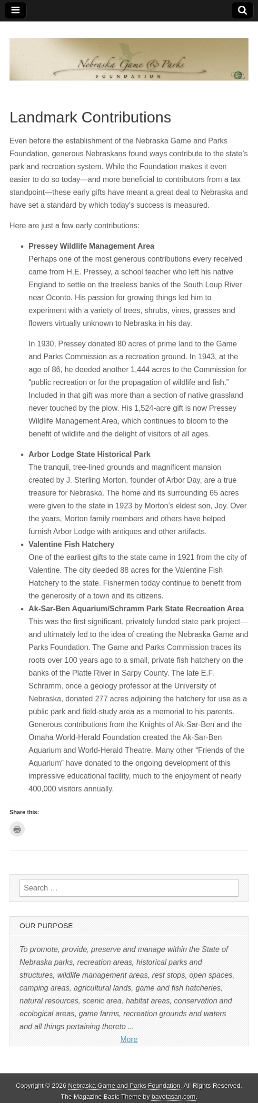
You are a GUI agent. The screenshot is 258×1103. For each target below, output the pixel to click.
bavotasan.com (173, 1096)
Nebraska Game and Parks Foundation (124, 1085)
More (129, 1039)
